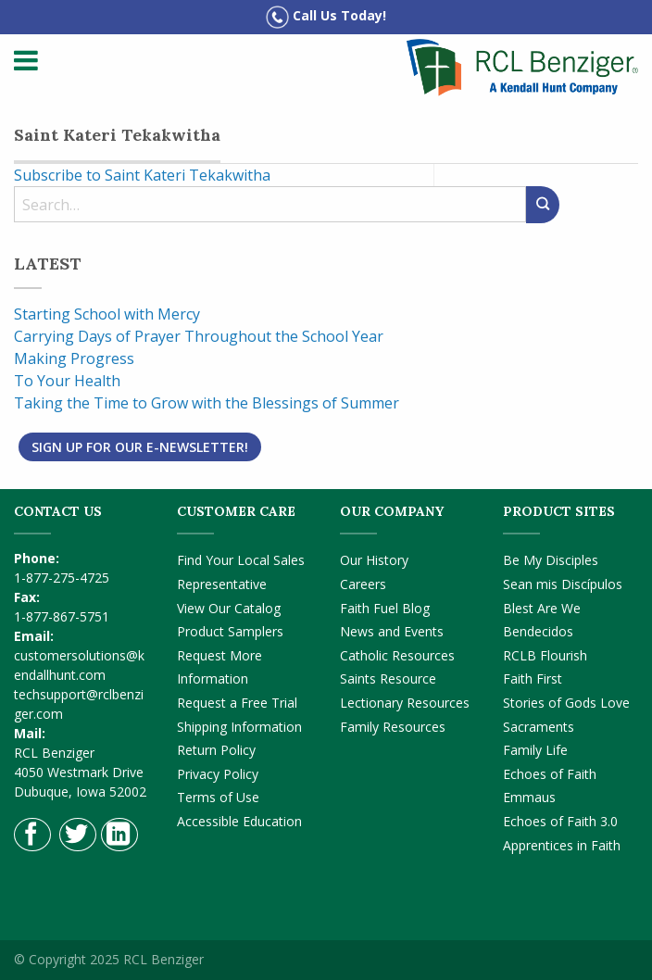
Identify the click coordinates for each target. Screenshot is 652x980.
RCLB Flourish (545, 655)
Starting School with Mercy (107, 314)
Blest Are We (542, 608)
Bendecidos (538, 631)
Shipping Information (239, 726)
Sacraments (538, 726)
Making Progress (74, 358)
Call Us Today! (326, 17)
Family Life (535, 750)
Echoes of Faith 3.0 (560, 821)
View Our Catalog (229, 608)
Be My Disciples (550, 560)
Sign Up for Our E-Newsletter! (139, 447)
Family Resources (392, 726)
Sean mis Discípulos (562, 584)
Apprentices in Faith (562, 845)
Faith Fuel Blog (385, 608)
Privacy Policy (217, 774)
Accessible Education (239, 821)
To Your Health (67, 381)
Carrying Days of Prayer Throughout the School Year (198, 336)
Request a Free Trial (237, 702)
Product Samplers (230, 631)
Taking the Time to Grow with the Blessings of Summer (206, 403)
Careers (363, 584)
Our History (374, 560)
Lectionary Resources (405, 702)
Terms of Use (218, 797)
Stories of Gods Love (566, 702)
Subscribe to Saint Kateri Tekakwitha (142, 175)
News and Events (392, 631)
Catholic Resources (397, 655)
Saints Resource (388, 678)
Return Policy (216, 750)
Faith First (532, 678)
